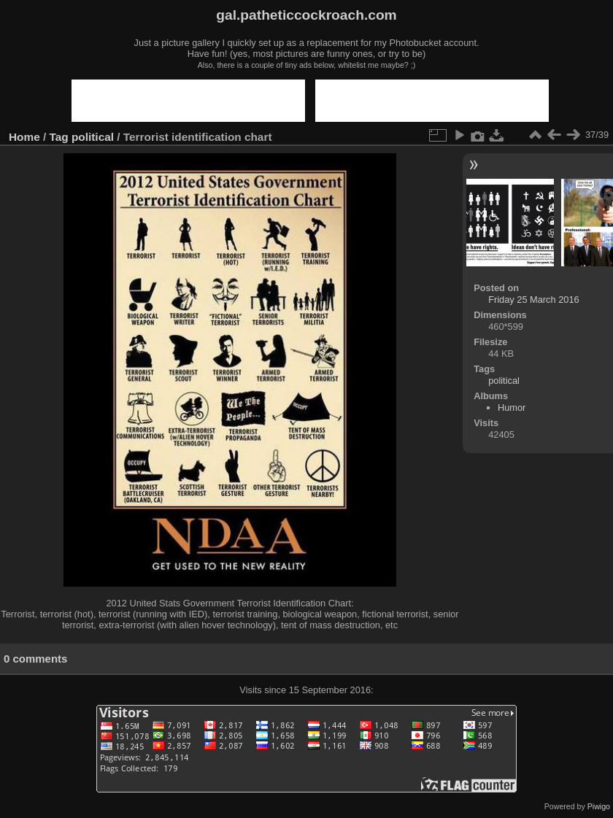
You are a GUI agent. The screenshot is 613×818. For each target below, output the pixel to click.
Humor (511, 407)
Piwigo (598, 806)
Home (24, 137)
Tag (59, 137)
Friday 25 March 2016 (533, 299)
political (93, 137)
